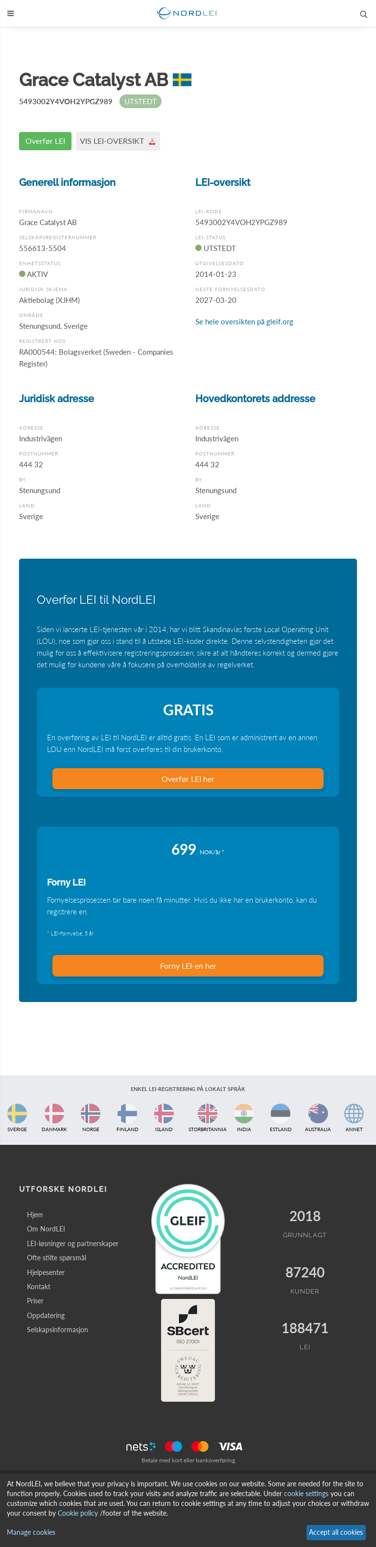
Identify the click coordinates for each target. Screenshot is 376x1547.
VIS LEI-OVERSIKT (118, 140)
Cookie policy (78, 1513)
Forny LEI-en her (188, 965)
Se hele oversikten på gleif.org (244, 321)
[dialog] (188, 1510)
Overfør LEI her (188, 778)
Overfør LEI (45, 140)
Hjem (35, 1214)
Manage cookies (31, 1532)
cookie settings (306, 1493)
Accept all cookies (336, 1532)
